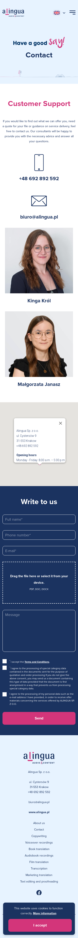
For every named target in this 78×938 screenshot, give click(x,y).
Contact (39, 829)
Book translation (39, 849)
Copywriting (39, 836)
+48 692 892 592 (39, 178)
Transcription (39, 868)
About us (39, 823)
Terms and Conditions (37, 662)
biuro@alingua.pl (39, 216)
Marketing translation (39, 875)
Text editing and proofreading (39, 881)
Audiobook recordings (39, 855)
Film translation (39, 862)
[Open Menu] (72, 13)
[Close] (63, 423)
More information (44, 913)
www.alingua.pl (39, 812)
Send (39, 718)
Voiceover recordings (39, 842)
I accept (40, 925)
